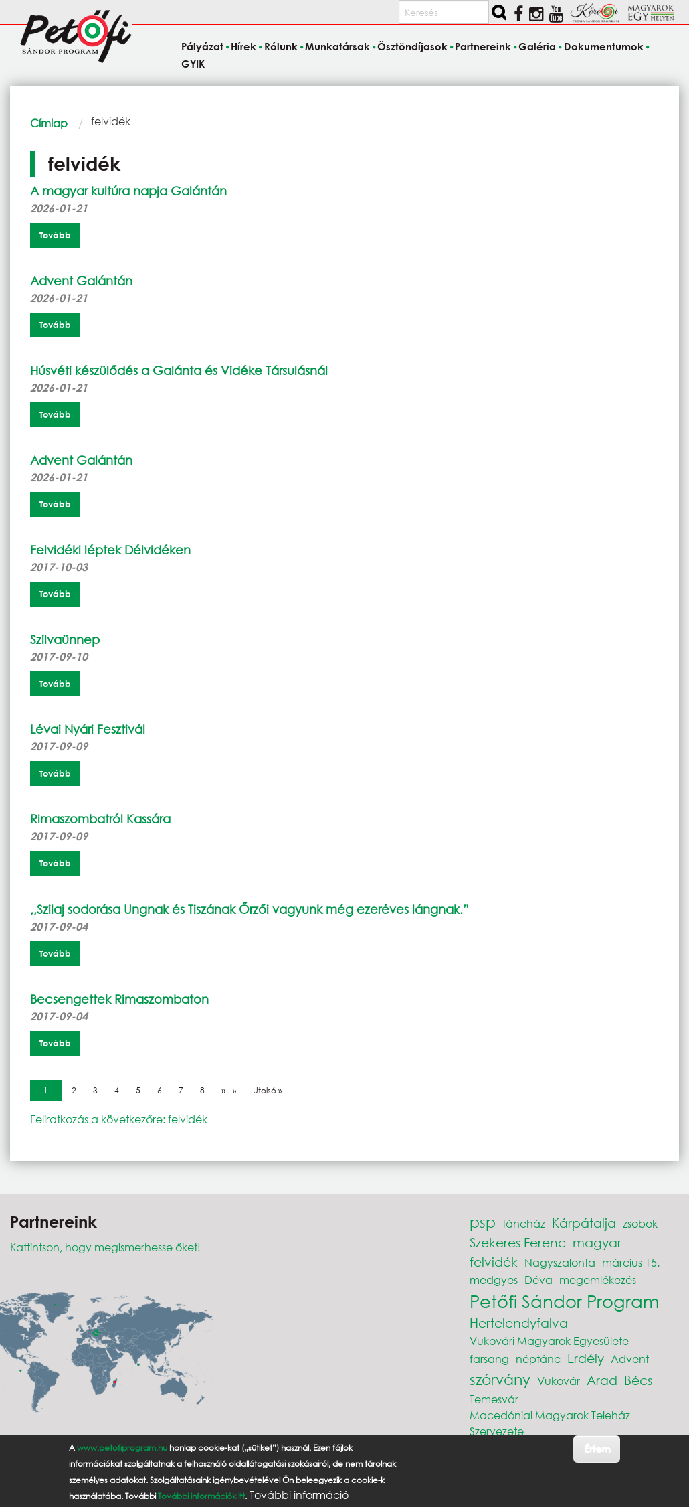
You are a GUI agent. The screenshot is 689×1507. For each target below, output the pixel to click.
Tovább (55, 235)
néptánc (538, 1359)
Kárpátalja (584, 1223)
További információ (299, 1495)
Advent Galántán (81, 280)
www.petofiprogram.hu (122, 1447)
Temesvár (494, 1399)
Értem (597, 1448)
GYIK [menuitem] (193, 64)
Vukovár (558, 1381)
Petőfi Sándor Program (564, 1301)
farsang (489, 1359)
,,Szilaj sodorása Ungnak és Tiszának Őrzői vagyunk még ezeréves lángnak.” (249, 909)
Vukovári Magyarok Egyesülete (549, 1341)
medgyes (494, 1280)
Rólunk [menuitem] (281, 47)
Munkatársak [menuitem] (337, 47)
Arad (602, 1380)
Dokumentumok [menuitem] (604, 47)
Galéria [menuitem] (537, 47)
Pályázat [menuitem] (202, 47)
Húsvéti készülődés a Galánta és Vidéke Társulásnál (179, 370)
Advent (630, 1359)
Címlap (49, 123)
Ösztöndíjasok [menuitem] (412, 47)
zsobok (640, 1223)
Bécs (638, 1380)
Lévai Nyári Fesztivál (87, 729)
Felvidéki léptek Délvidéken (110, 549)
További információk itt (201, 1496)
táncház (523, 1223)
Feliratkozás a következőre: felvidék (118, 1119)
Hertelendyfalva (519, 1322)
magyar (597, 1242)
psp (483, 1222)
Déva (538, 1280)
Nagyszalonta (559, 1262)
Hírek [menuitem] (243, 47)
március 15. (631, 1262)
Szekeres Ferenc (518, 1242)
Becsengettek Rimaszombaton (119, 999)
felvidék (494, 1261)
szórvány (500, 1379)
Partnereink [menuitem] (483, 47)
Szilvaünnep (65, 639)
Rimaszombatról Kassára (100, 818)
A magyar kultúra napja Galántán (128, 190)
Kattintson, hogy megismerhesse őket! (105, 1247)
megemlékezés (597, 1280)
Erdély (585, 1358)
